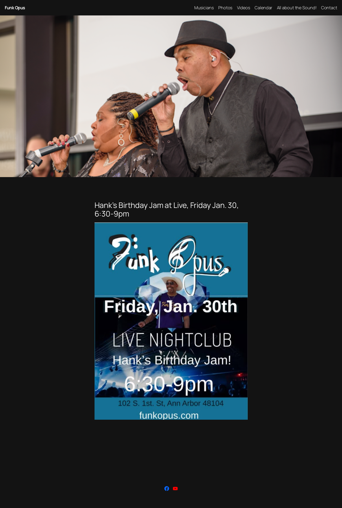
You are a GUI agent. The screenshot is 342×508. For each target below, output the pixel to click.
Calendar (263, 7)
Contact (329, 7)
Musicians (204, 7)
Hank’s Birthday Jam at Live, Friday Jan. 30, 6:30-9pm (167, 209)
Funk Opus (15, 7)
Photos (225, 7)
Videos (243, 7)
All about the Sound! (297, 7)
